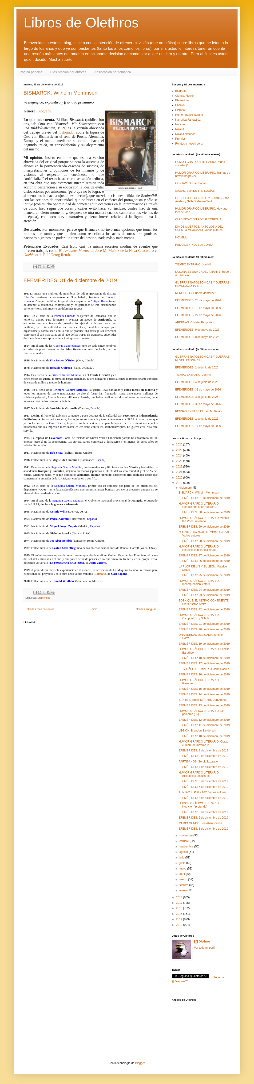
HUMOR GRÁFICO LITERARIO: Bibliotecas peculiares (199, 774)
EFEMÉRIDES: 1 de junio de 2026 (196, 418)
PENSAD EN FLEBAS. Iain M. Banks (198, 411)
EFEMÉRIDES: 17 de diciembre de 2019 (204, 663)
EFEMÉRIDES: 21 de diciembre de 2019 (204, 623)
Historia (180, 110)
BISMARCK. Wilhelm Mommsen (60, 93)
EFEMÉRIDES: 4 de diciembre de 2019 (203, 798)
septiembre (186, 846)
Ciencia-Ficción (184, 95)
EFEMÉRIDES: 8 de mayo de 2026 (197, 337)
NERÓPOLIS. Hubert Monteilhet (195, 293)
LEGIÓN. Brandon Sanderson (197, 730)
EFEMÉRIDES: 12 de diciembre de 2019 (204, 719)
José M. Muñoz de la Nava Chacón (122, 251)
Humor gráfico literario (189, 114)
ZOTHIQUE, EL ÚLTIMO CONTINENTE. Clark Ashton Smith (204, 602)
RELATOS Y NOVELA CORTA (194, 244)
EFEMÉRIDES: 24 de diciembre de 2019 (204, 589)
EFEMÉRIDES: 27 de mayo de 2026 (198, 315)
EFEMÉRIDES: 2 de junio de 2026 (196, 367)
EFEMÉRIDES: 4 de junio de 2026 (196, 382)
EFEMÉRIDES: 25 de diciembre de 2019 (204, 575)
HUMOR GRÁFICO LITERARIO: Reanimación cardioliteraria (199, 548)
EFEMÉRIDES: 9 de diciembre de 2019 (203, 750)
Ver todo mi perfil (204, 947)
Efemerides (43, 597)
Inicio (94, 609)
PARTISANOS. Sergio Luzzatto (198, 761)
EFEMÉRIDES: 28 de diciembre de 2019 (204, 541)
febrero (184, 885)
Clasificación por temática (112, 72)
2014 (179, 919)
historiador (67, 132)
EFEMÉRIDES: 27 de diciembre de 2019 (204, 555)
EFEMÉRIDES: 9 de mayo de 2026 (197, 329)
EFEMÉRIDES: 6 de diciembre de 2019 (203, 781)
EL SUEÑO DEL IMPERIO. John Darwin (204, 669)
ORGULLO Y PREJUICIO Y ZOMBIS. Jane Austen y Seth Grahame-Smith (202, 199)
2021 (179, 472)
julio (182, 857)
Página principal (31, 72)
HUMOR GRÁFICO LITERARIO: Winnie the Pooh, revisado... (204, 519)
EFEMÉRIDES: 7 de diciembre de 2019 (203, 767)
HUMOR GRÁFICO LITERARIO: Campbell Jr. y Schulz (199, 616)
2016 (179, 908)
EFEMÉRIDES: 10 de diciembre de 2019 (204, 736)
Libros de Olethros (81, 23)
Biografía (44, 111)
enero (183, 890)
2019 (179, 483)
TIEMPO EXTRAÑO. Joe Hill (193, 264)
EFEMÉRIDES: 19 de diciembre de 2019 (204, 643)
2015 (179, 913)
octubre (184, 841)
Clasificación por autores (68, 72)
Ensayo (180, 105)
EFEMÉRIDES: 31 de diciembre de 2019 (70, 280)
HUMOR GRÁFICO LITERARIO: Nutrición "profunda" (199, 805)
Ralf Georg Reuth (56, 255)
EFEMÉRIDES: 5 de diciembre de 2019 (203, 787)
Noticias (180, 124)
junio (182, 863)
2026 (179, 444)
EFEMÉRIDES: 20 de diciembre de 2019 (204, 629)
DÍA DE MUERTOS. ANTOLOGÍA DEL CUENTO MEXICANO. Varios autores (199, 228)
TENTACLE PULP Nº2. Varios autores (202, 792)
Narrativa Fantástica (187, 119)
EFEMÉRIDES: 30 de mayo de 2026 (198, 404)
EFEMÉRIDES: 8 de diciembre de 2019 (203, 756)
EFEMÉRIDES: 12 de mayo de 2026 (198, 308)
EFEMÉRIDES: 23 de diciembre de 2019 (204, 595)
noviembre (186, 835)
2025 (179, 450)
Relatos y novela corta (189, 143)
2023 (179, 461)
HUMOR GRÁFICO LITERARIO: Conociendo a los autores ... (199, 505)
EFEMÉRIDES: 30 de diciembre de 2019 (204, 512)
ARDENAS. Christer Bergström (194, 322)
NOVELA (181, 237)
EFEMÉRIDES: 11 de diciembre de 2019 (204, 725)
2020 (179, 477)
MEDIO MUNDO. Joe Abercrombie (200, 823)
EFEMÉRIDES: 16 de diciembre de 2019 (204, 674)
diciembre (185, 487)
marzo (183, 879)
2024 (179, 455)
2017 (179, 902)
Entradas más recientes (39, 609)
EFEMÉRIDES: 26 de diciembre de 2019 (204, 561)
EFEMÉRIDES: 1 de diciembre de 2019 (203, 828)
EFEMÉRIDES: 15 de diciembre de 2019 (204, 688)
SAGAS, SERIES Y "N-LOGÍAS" (195, 190)
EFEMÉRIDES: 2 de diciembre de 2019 (203, 817)
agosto (184, 852)
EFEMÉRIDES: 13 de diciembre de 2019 (204, 705)
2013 (179, 925)
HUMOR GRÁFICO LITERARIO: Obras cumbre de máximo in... (203, 743)
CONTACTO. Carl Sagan (190, 183)
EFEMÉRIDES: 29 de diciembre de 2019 (204, 526)
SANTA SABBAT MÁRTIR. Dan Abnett (202, 699)
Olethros (204, 941)
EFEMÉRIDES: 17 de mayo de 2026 (198, 426)
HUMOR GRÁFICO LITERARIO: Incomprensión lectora (199, 582)
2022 (179, 466)
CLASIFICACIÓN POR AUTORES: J (198, 219)
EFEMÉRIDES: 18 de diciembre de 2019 (204, 658)
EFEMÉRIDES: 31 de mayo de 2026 (198, 389)
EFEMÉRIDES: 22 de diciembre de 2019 (204, 609)
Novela (179, 129)
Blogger (140, 1063)
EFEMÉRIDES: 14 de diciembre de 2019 (204, 694)
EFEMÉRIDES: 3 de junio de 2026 (196, 396)
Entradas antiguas (145, 609)
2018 (179, 897)
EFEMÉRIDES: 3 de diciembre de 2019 (203, 812)
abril (182, 874)
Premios (180, 138)
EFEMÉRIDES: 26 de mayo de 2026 (198, 300)
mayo (183, 868)
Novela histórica (185, 134)
